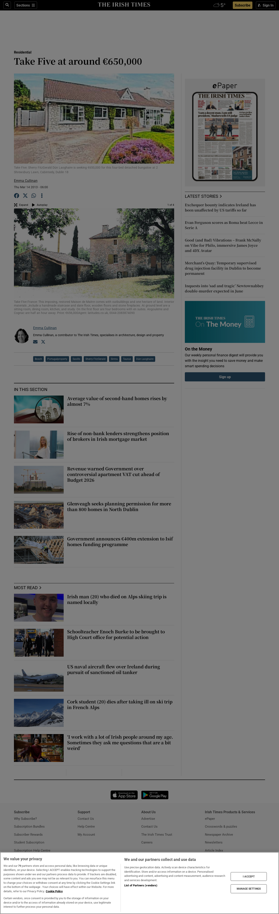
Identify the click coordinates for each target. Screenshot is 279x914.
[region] (139, 883)
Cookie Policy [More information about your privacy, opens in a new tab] (54, 891)
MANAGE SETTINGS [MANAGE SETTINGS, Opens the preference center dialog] (249, 888)
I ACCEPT (249, 876)
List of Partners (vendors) (140, 885)
